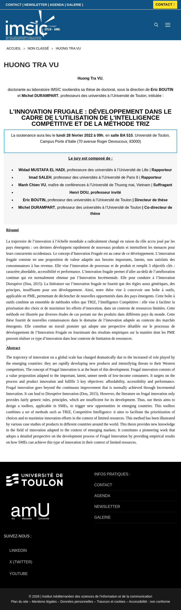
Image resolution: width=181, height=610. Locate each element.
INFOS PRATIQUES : (112, 474)
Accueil (14, 48)
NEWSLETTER (107, 507)
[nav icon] (167, 25)
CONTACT (165, 4)
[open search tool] (156, 25)
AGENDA (102, 496)
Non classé (38, 48)
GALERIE (102, 517)
